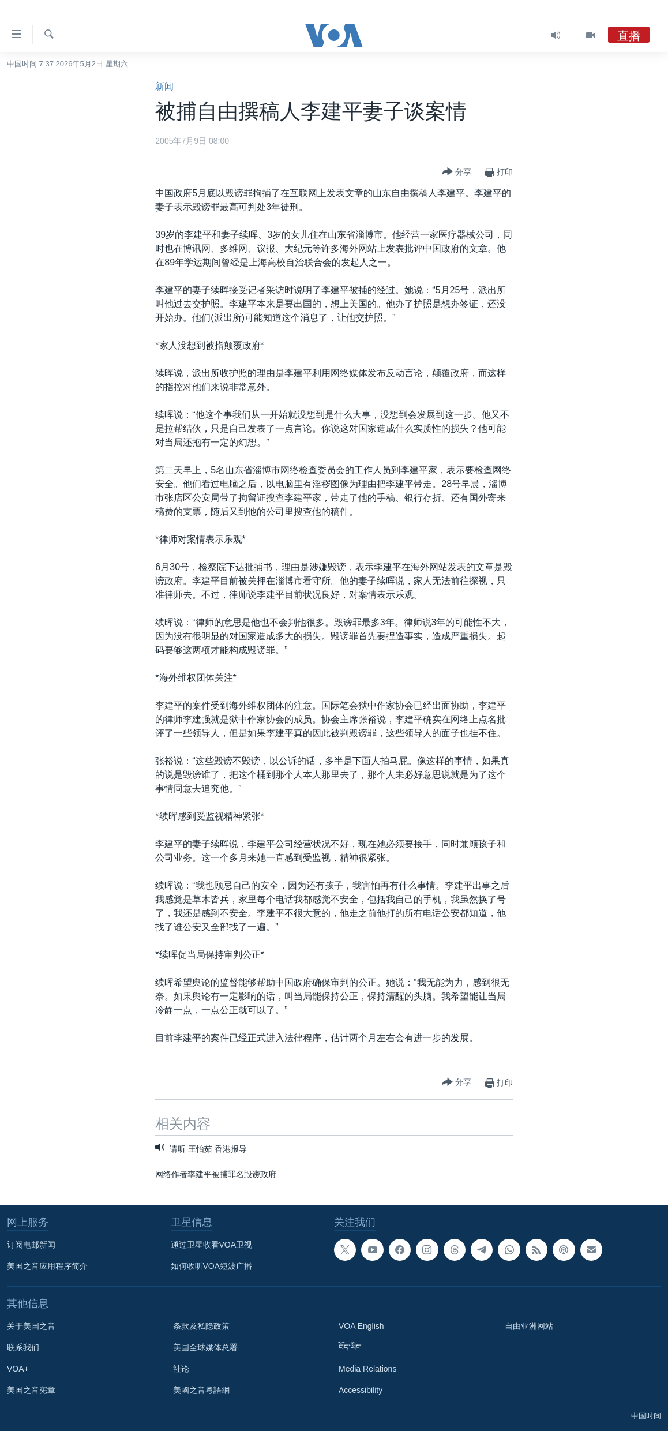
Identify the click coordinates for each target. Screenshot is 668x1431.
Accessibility (360, 1390)
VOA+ (18, 1368)
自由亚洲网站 (529, 1326)
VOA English (361, 1326)
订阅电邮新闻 (31, 1244)
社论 (181, 1368)
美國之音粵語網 (201, 1390)
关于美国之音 (31, 1326)
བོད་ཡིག (350, 1347)
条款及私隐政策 (201, 1326)
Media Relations (367, 1368)
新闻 (164, 86)
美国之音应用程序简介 (47, 1266)
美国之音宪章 (31, 1390)
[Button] (456, 172)
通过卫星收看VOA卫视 (212, 1244)
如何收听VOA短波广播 (212, 1266)
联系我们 (23, 1347)
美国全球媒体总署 (205, 1347)
